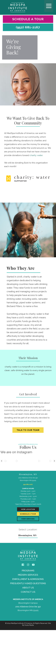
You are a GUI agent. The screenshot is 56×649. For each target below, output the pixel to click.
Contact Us (28, 610)
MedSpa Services (28, 593)
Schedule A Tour (28, 19)
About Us (28, 606)
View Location (28, 524)
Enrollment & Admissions (28, 598)
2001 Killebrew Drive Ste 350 (28, 625)
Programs (28, 589)
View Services (28, 537)
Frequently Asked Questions (28, 602)
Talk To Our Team (28, 430)
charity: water (36, 155)
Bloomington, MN (27, 554)
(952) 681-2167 (28, 27)
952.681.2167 (28, 489)
